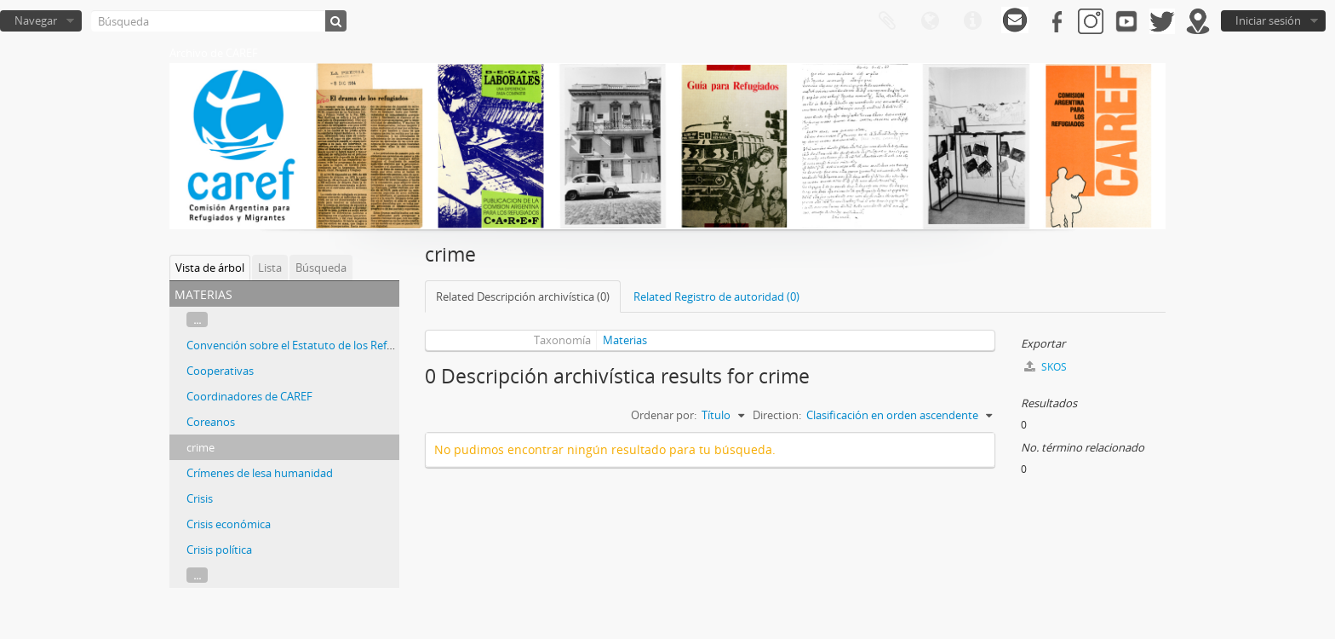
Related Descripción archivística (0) (523, 296)
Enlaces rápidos (972, 21)
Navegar (35, 20)
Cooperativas (220, 370)
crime (200, 447)
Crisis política (219, 549)
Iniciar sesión (1268, 20)
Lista (270, 267)
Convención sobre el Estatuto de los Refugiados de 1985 (327, 345)
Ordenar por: (663, 415)
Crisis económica (228, 524)
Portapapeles (887, 21)
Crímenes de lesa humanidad (259, 473)
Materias (625, 340)
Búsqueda (321, 267)
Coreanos (210, 421)
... (197, 319)
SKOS (1045, 367)
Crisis (199, 498)
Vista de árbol (209, 267)
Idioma (929, 21)
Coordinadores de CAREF (249, 396)
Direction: (777, 415)
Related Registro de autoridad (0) (716, 296)
